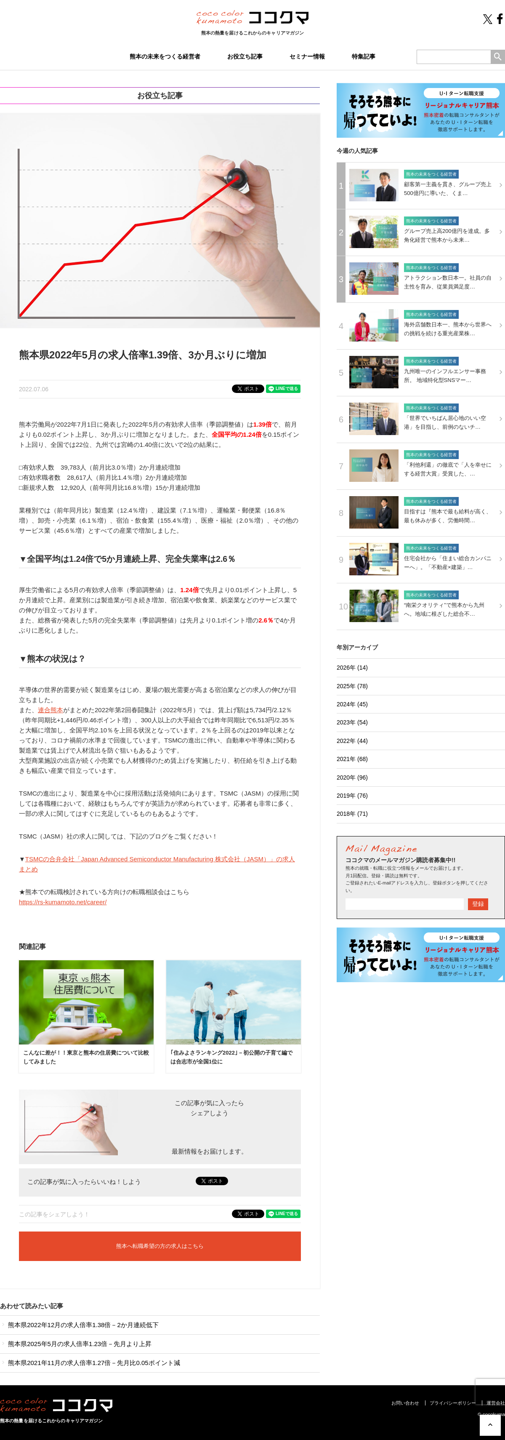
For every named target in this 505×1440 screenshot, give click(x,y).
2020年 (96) (352, 777)
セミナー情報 (307, 56)
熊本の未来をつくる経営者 (165, 56)
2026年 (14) (352, 667)
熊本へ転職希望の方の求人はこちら (160, 1246)
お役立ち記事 (245, 56)
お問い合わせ (405, 1402)
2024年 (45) (352, 704)
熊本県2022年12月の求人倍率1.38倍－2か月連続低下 (79, 1324)
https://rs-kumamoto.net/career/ (62, 902)
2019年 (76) (352, 795)
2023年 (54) (352, 722)
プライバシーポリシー (453, 1402)
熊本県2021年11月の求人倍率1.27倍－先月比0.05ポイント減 (90, 1362)
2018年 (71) (352, 813)
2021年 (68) (352, 759)
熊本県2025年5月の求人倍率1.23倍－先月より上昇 (76, 1343)
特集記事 (363, 56)
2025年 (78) (352, 686)
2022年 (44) (352, 740)
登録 (478, 903)
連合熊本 (50, 709)
